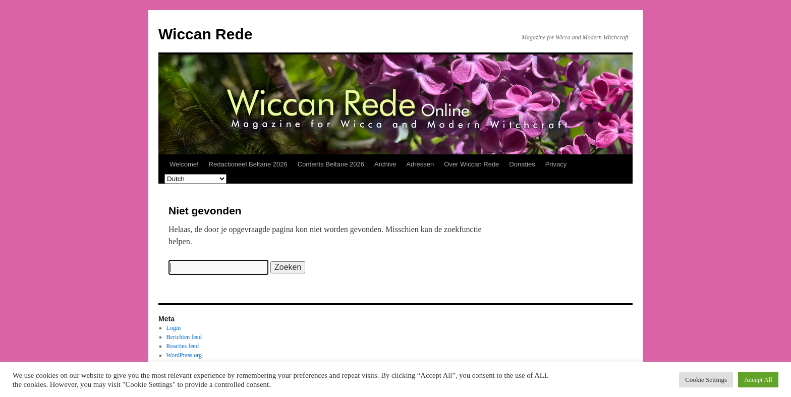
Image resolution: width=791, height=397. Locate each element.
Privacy (556, 164)
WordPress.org (184, 355)
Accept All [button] (758, 379)
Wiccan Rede (205, 34)
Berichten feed (184, 337)
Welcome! (184, 164)
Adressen (420, 164)
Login (173, 327)
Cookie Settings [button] (706, 379)
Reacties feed (182, 346)
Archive (385, 164)
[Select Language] (195, 179)
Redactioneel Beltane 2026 (248, 164)
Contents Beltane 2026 (331, 164)
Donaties (522, 164)
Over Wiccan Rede (471, 164)
